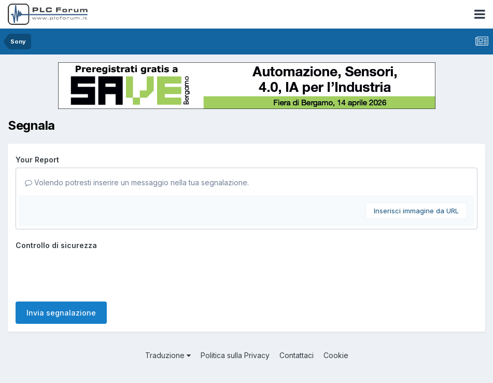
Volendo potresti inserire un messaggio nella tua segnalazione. (137, 182)
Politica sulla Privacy (235, 355)
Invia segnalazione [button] (61, 312)
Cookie (335, 355)
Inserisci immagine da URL (416, 211)
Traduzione (168, 355)
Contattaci (296, 355)
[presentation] (94, 273)
